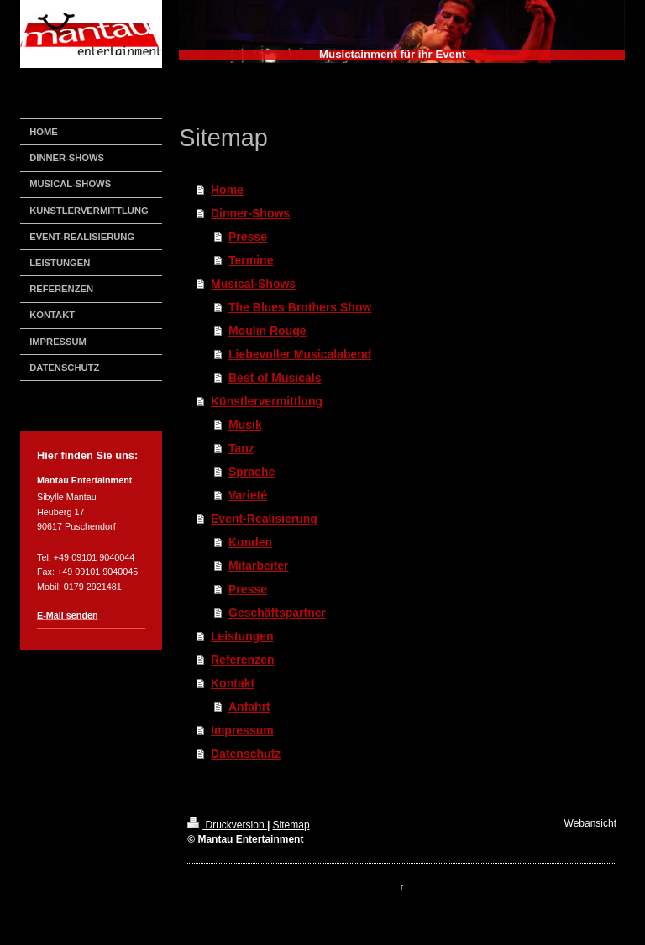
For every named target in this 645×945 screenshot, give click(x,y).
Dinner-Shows (250, 213)
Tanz (241, 448)
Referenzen (242, 659)
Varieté (247, 495)
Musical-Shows (253, 283)
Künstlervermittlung (266, 401)
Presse (247, 236)
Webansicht (590, 823)
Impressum (242, 730)
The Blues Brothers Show (299, 307)
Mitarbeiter (258, 565)
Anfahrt (249, 706)
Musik (245, 424)
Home (227, 189)
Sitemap (291, 825)
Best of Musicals (274, 377)
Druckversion (227, 825)
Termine (250, 260)
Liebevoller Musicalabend (299, 354)
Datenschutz (246, 753)
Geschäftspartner (277, 612)
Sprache (251, 471)
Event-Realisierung (264, 518)
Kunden (250, 542)
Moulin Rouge (267, 330)
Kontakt (232, 683)
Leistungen (242, 636)
